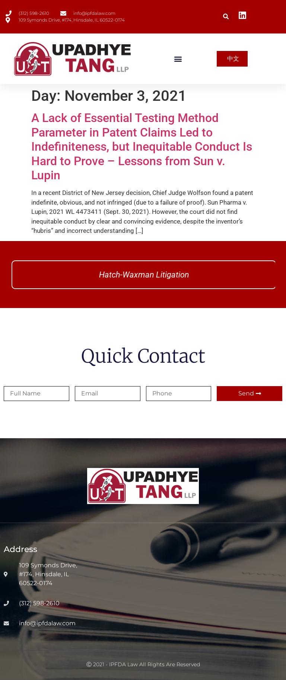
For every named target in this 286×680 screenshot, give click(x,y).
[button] (226, 17)
